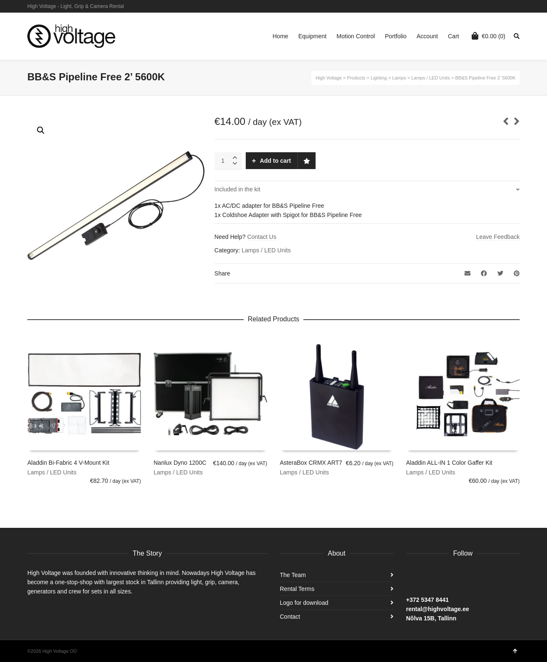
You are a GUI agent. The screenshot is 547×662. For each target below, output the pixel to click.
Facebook (519, 6)
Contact (290, 616)
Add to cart (275, 160)
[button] (40, 130)
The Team (293, 575)
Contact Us (261, 236)
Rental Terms (297, 588)
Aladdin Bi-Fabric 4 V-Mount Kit (68, 462)
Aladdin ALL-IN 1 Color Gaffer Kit (449, 462)
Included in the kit (237, 189)
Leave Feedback (498, 236)
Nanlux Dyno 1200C (180, 462)
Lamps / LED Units (266, 250)
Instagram (507, 6)
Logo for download (304, 602)
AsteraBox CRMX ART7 (311, 462)
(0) (488, 36)
